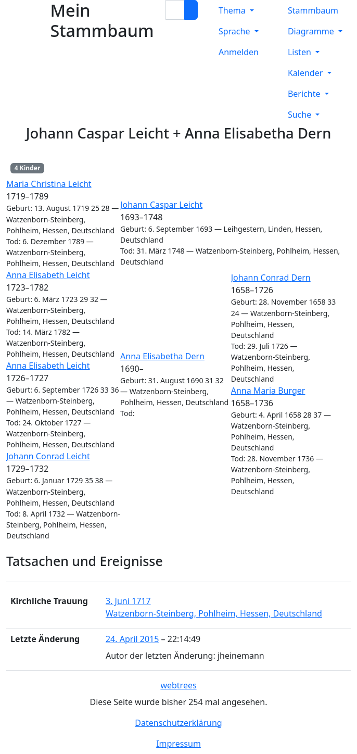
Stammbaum (313, 10)
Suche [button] (300, 114)
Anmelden (239, 52)
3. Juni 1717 (128, 601)
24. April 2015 (132, 639)
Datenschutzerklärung (178, 722)
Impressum (178, 743)
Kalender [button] (306, 73)
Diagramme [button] (312, 31)
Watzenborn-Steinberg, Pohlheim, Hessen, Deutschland (214, 613)
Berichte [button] (305, 93)
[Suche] (191, 10)
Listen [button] (300, 52)
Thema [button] (233, 10)
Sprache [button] (235, 31)
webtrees (178, 685)
